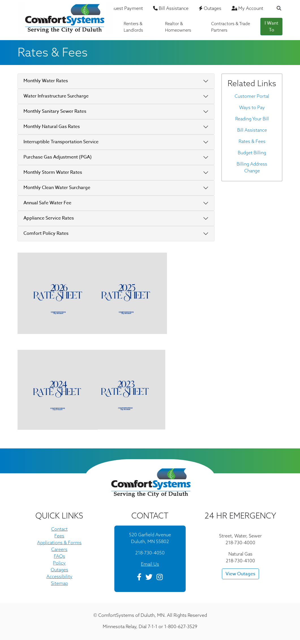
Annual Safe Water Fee (47, 202)
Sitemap (59, 583)
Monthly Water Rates (45, 80)
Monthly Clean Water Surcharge (56, 187)
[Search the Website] (275, 9)
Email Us (150, 564)
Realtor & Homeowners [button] (178, 27)
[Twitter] (149, 578)
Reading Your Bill (252, 119)
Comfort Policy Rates (45, 233)
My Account (247, 8)
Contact (59, 529)
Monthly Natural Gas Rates (51, 126)
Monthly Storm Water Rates (52, 172)
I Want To (271, 26)
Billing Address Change (252, 167)
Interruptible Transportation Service (60, 141)
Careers (59, 549)
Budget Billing (252, 152)
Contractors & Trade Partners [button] (230, 27)
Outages (210, 8)
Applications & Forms (59, 542)
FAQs (59, 556)
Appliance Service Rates (48, 218)
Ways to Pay (252, 107)
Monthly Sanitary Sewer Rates (54, 111)
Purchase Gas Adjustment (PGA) (57, 157)
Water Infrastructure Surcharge (56, 96)
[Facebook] (139, 578)
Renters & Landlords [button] (133, 27)
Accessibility (59, 576)
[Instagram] (159, 578)
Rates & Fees (252, 141)
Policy (59, 563)
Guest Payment (125, 8)
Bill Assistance (170, 8)
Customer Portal (252, 96)
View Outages (240, 573)
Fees (59, 536)
